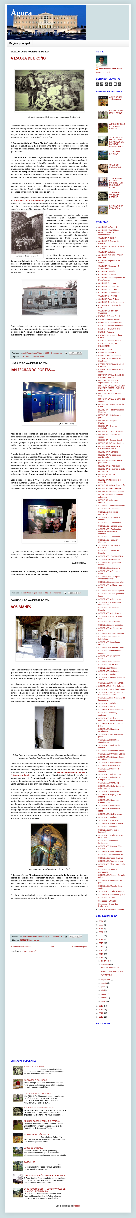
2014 (101, 958)
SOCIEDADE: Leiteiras (107, 703)
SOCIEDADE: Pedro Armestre (110, 823)
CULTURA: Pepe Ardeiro (108, 299)
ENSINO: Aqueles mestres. (109, 319)
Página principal (19, 43)
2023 (101, 925)
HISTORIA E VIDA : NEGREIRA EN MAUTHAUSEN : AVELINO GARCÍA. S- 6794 (111, 388)
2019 (101, 939)
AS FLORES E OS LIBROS (35, 1080)
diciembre (105, 961)
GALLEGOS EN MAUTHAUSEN (116, 112)
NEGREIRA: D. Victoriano (109, 466)
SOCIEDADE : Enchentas (109, 537)
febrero (104, 998)
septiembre (106, 979)
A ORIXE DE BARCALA (114, 153)
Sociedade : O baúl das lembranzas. (108, 905)
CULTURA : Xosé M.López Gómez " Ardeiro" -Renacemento (109, 232)
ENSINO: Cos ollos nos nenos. (111, 326)
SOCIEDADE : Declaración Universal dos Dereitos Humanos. (109, 531)
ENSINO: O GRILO (106, 349)
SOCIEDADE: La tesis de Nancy (111, 689)
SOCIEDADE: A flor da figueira (111, 591)
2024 (101, 921)
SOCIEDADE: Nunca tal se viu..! (111, 751)
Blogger (76, 1206)
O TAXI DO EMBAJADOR (115, 166)
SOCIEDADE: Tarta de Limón (110, 861)
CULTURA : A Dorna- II (107, 227)
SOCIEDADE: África (106, 898)
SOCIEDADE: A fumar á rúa (110, 599)
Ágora (21, 12)
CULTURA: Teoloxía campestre (111, 302)
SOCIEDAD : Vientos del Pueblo (111, 506)
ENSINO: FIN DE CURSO (109, 329)
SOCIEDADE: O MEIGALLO (110, 762)
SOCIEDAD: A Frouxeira (108, 509)
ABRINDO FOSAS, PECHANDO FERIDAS (117, 126)
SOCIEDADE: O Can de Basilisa (111, 754)
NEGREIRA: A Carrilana (108, 452)
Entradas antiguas (79, 947)
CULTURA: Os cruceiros (108, 286)
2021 (101, 932)
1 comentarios (55, 593)
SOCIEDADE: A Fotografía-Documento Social (109, 578)
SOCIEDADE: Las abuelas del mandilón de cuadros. (110, 693)
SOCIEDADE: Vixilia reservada (111, 891)
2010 (101, 1017)
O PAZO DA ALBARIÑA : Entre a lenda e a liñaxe (44, 1175)
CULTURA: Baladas (106, 252)
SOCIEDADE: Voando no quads (111, 894)
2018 (101, 943)
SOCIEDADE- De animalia (109, 559)
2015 (101, 954)
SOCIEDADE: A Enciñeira (109, 568)
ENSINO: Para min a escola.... (111, 356)
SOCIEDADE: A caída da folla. (111, 582)
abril (103, 990)
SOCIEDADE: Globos (107, 674)
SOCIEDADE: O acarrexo (109, 766)
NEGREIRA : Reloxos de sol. (110, 440)
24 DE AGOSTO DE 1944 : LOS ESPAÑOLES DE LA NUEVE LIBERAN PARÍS (116, 141)
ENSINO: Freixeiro (106, 332)
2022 (101, 928)
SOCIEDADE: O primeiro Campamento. (108, 801)
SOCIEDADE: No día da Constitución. (108, 741)
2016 (101, 950)
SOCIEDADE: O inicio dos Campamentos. (109, 778)
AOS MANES (21, 607)
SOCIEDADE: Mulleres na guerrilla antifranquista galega (110, 719)
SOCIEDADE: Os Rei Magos (110, 814)
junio (103, 987)
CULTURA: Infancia (106, 271)
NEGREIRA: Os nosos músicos (111, 492)
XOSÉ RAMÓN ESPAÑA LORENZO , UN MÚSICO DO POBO (116, 182)
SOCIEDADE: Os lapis (107, 817)
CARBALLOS (29, 1162)
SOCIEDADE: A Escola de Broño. (32, 357)
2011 (101, 1013)
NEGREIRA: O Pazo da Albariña (111, 485)
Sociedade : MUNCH (107, 901)
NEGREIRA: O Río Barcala (109, 488)
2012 (101, 1009)
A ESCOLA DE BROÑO (28, 58)
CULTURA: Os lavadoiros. (109, 293)
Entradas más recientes (21, 947)
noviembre (105, 964)
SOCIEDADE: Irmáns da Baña (111, 686)
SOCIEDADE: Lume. (107, 706)
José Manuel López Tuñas (33, 353)
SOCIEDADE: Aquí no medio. (110, 625)
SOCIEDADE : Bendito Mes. (110, 526)
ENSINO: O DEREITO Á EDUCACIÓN (108, 345)
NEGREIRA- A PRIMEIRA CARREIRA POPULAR (109, 447)
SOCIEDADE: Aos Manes (29, 940)
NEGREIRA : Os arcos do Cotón (111, 431)
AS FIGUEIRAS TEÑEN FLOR (115, 98)
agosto (104, 983)
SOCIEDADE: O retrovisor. (109, 805)
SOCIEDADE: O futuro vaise (110, 774)
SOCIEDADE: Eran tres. (108, 665)
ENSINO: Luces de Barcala (109, 341)
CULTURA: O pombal (107, 283)
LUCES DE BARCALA (33, 1148)
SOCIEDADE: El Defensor (109, 662)
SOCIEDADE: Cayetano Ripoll (111, 648)
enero (103, 1001)
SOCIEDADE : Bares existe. (110, 523)
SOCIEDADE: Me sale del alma (111, 709)
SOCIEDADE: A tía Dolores (109, 613)
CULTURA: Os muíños (107, 296)
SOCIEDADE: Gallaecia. (108, 671)
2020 (101, 936)
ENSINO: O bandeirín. (107, 352)
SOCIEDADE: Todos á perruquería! (107, 871)
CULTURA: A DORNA (107, 238)
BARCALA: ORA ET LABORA (116, 207)
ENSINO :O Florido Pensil (109, 316)
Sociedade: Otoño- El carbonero (111, 909)
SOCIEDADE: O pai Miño (108, 791)
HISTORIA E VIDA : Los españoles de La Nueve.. (108, 381)
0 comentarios (56, 353)
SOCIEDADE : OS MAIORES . (111, 556)
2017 (101, 947)
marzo (104, 994)
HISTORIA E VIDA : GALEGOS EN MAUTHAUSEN (111, 376)
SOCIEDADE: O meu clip (108, 783)
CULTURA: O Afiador (107, 274)
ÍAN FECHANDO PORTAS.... (33, 370)
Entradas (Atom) (29, 951)
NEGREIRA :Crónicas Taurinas (111, 443)
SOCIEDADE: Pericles (107, 827)
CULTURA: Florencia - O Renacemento (108, 267)
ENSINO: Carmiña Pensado (110, 322)
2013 (101, 1006)
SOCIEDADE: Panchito (108, 820)
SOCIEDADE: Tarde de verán (110, 858)
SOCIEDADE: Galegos (107, 668)
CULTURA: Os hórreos (107, 289)
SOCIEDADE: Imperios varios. (111, 683)
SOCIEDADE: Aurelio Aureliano (111, 634)
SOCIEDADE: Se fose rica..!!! (110, 855)
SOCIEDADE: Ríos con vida (110, 851)
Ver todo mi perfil (103, 72)
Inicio (51, 947)
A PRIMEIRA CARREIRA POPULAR (114, 195)
